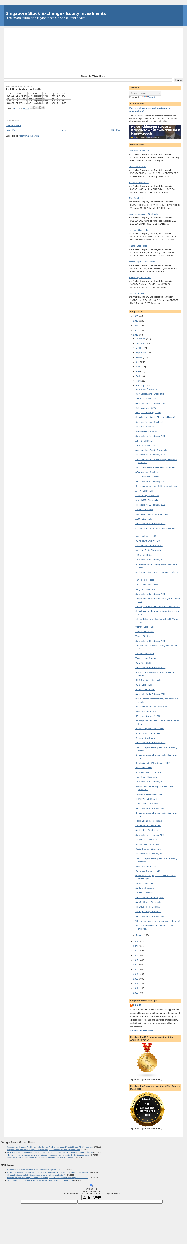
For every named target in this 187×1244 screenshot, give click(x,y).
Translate (148, 97)
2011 (136, 988)
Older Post (115, 130)
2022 (136, 335)
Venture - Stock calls (144, 653)
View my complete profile (141, 1030)
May (138, 371)
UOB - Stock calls (143, 685)
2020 (136, 946)
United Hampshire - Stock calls (149, 728)
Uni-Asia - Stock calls (145, 738)
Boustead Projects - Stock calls (149, 422)
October (140, 348)
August (139, 357)
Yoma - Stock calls (143, 555)
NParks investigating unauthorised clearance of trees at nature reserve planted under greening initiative (47, 1172)
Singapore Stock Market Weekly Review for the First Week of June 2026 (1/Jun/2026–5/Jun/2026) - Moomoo (50, 1147)
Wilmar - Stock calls (144, 627)
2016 (136, 965)
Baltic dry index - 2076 (145, 408)
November (141, 343)
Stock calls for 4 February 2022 (149, 897)
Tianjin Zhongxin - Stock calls (148, 821)
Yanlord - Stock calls (144, 580)
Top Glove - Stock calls (146, 799)
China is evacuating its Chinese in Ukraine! (155, 417)
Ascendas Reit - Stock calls (148, 550)
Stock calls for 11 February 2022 (150, 742)
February (140, 385)
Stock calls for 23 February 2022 (150, 481)
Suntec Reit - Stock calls (146, 830)
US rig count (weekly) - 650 (148, 412)
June (138, 366)
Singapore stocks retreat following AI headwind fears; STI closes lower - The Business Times (43, 1150)
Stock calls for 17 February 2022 (150, 594)
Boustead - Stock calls (145, 426)
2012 (136, 983)
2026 (136, 316)
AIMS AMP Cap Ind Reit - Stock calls (152, 514)
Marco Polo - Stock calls (139, 151)
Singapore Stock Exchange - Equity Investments (56, 13)
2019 (136, 950)
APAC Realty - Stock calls (147, 495)
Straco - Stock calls (144, 883)
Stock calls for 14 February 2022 (150, 694)
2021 (136, 941)
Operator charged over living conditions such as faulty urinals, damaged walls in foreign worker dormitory (48, 1178)
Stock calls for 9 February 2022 (149, 808)
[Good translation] (86, 1197)
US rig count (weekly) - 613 (148, 871)
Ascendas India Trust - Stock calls (151, 450)
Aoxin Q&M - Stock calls (146, 500)
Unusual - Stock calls (145, 689)
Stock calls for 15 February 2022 (150, 667)
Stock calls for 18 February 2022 (150, 559)
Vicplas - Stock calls (144, 631)
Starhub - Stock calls (144, 888)
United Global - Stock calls (147, 733)
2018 (136, 955)
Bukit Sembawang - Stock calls (149, 394)
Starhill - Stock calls (144, 893)
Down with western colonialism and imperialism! (149, 109)
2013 (136, 979)
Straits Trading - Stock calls (148, 849)
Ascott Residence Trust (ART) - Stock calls (155, 467)
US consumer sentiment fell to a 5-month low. (156, 486)
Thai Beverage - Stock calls (148, 825)
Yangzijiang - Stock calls (146, 584)
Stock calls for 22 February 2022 (150, 505)
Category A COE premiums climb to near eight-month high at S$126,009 (35, 1170)
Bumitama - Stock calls (146, 389)
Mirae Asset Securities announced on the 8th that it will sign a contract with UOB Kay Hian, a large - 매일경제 (50, 1152)
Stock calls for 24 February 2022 (150, 455)
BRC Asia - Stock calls (138, 182)
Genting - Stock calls (137, 246)
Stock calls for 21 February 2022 (150, 523)
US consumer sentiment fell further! (151, 706)
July (138, 362)
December (141, 338)
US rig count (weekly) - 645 (148, 541)
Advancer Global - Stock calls (149, 545)
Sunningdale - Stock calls (147, 844)
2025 (136, 321)
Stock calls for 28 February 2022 (150, 403)
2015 (136, 969)
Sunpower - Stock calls (146, 839)
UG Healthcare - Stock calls (148, 772)
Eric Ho (137, 1005)
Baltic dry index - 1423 (145, 866)
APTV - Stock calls (144, 491)
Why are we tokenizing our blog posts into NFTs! (157, 921)
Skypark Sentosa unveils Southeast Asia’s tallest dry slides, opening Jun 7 (36, 1175)
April (138, 376)
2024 (136, 325)
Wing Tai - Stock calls (145, 589)
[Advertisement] (93, 50)
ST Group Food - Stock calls (148, 907)
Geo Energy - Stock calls (139, 277)
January (140, 935)
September (141, 352)
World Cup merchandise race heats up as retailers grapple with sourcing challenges (40, 1180)
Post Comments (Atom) (29, 136)
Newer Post (11, 130)
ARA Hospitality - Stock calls (148, 477)
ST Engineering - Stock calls (148, 911)
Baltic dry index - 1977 (145, 711)
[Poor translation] (97, 1197)
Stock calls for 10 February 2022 (150, 782)
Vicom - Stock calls (144, 636)
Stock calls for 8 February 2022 (149, 835)
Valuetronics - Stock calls (146, 658)
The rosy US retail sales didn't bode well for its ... (157, 606)
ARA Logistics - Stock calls (147, 472)
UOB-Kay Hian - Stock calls (148, 680)
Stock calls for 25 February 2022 (150, 436)
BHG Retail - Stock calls (146, 431)
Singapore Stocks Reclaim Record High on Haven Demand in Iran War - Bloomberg (40, 1157)
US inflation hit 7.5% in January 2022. (152, 763)
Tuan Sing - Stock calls (146, 777)
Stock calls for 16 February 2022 (150, 641)
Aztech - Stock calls (137, 166)
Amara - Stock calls (144, 509)
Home (63, 130)
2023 (136, 330)
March (139, 381)
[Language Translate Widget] (145, 93)
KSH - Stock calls (136, 293)
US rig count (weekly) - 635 (148, 716)
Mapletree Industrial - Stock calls (143, 214)
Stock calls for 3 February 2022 (149, 916)
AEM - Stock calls (136, 198)
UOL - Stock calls (143, 663)
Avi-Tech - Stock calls (145, 445)
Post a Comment (13, 125)
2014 (136, 974)
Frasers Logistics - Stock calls (141, 262)
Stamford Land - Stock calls (148, 902)
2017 (136, 960)
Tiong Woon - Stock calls (146, 803)
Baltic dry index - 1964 (145, 536)
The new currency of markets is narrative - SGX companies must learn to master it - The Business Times (48, 1155)
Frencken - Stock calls (138, 230)
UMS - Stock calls (143, 767)
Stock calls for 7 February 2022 (149, 854)
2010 (136, 993)
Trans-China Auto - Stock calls (149, 794)
